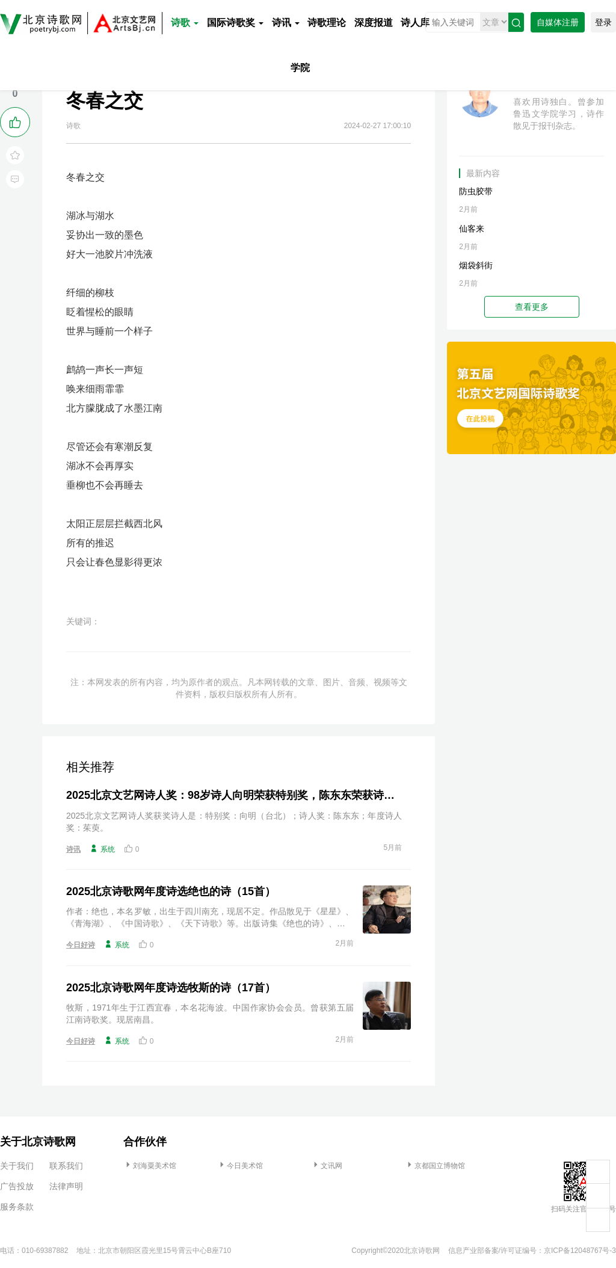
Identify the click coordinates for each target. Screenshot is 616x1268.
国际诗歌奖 (235, 22)
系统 (102, 849)
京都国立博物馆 (435, 1166)
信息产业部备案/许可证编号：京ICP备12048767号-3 (532, 1250)
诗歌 (185, 22)
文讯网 (326, 1166)
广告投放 (17, 1186)
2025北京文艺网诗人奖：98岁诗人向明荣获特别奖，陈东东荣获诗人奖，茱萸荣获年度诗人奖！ (234, 795)
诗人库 (415, 22)
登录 (603, 22)
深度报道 (373, 22)
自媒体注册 (558, 22)
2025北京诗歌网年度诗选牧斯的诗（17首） (171, 988)
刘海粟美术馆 (149, 1166)
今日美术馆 (240, 1166)
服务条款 (17, 1206)
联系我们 (66, 1166)
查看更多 (532, 307)
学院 (300, 68)
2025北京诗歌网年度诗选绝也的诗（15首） (171, 891)
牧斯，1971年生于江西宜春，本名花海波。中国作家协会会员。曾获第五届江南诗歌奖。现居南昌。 (210, 1013)
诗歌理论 (326, 22)
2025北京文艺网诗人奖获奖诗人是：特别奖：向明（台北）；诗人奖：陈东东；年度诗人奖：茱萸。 (234, 822)
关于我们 (17, 1166)
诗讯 (286, 22)
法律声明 (66, 1186)
